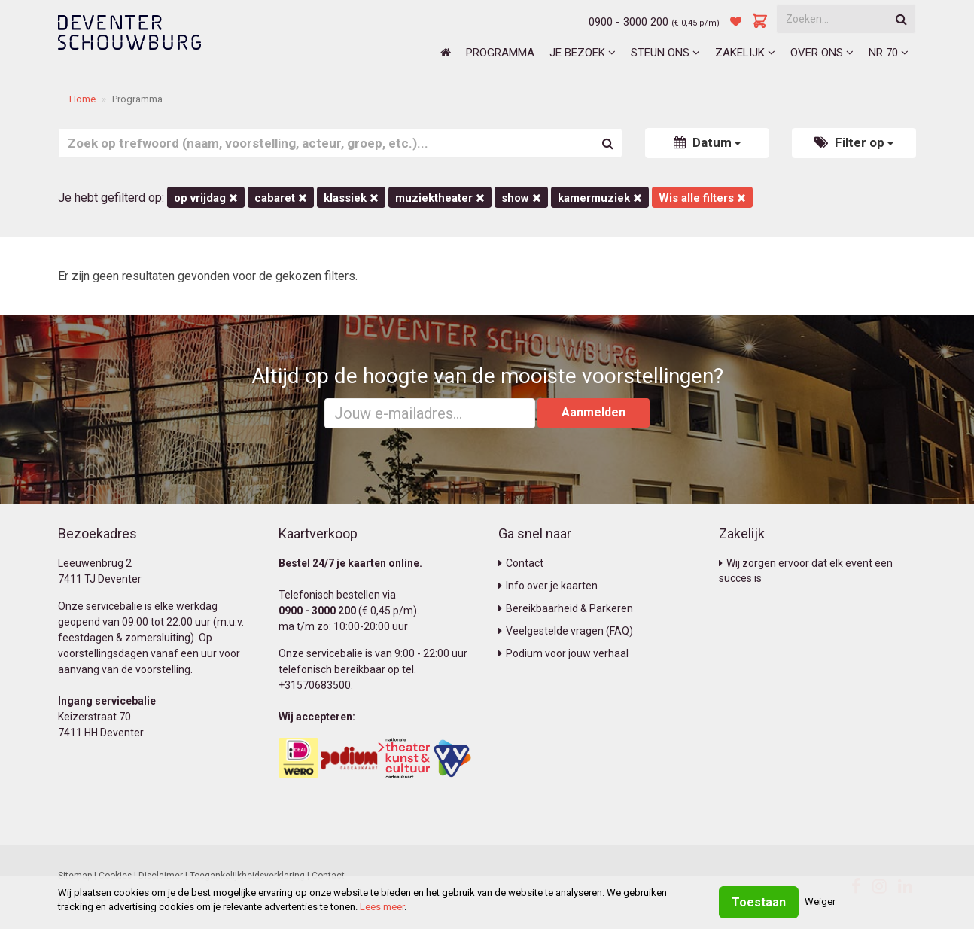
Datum (707, 142)
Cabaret (280, 198)
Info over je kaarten (548, 586)
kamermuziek (600, 198)
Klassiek (351, 198)
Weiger (820, 901)
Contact (520, 563)
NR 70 (889, 52)
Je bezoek (582, 52)
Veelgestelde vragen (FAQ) (565, 631)
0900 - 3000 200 (628, 22)
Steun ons (665, 52)
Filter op (853, 142)
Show (521, 198)
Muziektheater (440, 198)
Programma (500, 52)
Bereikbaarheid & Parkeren (565, 608)
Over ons (822, 52)
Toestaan (759, 902)
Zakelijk (745, 52)
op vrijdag (206, 198)
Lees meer (382, 906)
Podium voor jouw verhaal (563, 653)
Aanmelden (593, 412)
